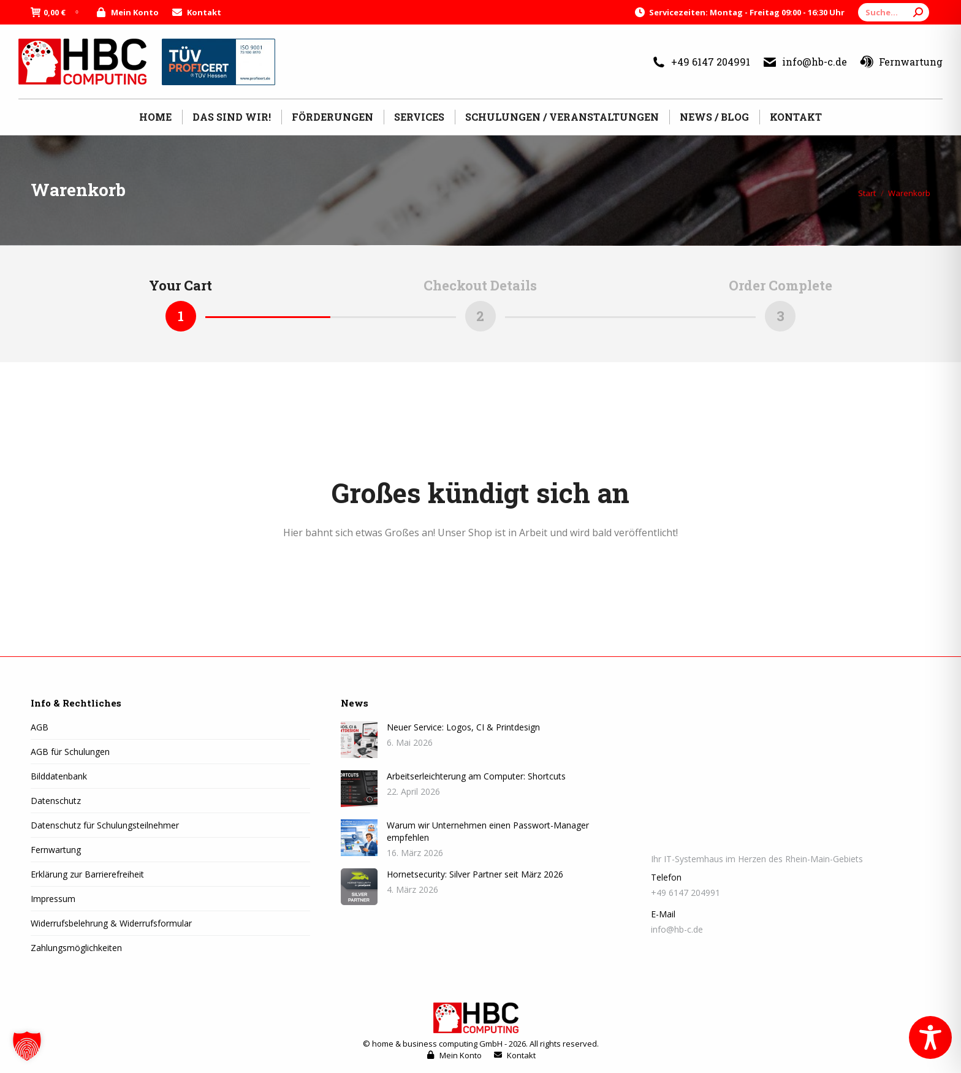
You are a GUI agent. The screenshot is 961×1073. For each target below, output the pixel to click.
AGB (39, 727)
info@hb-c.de (804, 62)
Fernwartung (901, 62)
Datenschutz (56, 800)
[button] (27, 1046)
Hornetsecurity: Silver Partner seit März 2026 (475, 874)
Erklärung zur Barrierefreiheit (87, 874)
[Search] (893, 12)
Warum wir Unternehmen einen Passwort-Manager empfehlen (488, 831)
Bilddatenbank (59, 776)
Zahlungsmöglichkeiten (76, 948)
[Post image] (359, 739)
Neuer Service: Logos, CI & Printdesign (463, 727)
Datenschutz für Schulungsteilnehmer (105, 825)
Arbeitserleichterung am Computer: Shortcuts (476, 776)
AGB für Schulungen (70, 751)
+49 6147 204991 (700, 62)
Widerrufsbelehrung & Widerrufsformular (111, 923)
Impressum (53, 898)
